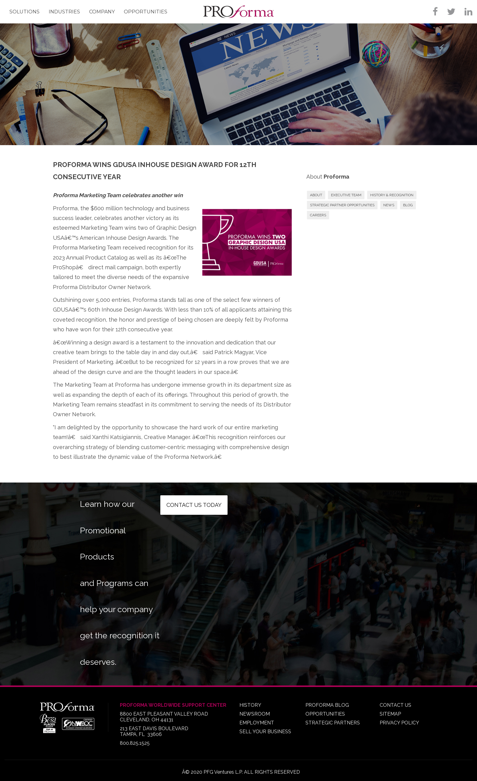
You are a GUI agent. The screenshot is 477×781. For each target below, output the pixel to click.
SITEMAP (390, 714)
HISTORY (250, 705)
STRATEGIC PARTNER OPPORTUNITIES (342, 205)
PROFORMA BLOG (327, 705)
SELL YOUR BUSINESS (265, 731)
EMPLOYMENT (256, 723)
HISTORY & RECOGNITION (391, 195)
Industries (64, 12)
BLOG (408, 205)
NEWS (388, 205)
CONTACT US (395, 705)
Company (102, 12)
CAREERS (318, 215)
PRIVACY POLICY (399, 723)
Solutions (24, 12)
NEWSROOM (254, 714)
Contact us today (193, 505)
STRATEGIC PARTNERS (332, 723)
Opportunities (145, 12)
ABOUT (316, 195)
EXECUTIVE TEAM (346, 195)
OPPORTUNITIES (325, 714)
